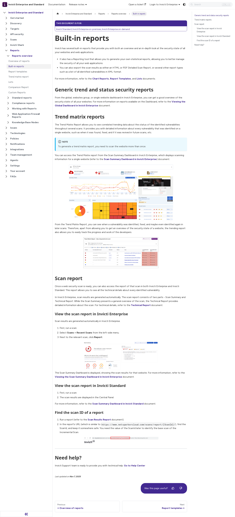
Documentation (56, 4)
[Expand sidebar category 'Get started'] (6, 18)
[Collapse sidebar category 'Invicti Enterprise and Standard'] (4, 12)
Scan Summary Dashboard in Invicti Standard (118, 403)
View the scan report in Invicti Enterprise (209, 30)
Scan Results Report (99, 419)
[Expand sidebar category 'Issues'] (6, 127)
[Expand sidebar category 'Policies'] (6, 138)
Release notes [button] (76, 4)
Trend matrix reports (202, 20)
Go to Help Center (134, 465)
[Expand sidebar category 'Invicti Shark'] (6, 45)
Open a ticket (137, 4)
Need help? (199, 45)
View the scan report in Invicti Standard (213, 36)
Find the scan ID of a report (208, 40)
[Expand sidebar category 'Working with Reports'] (8, 108)
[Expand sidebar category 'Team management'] (6, 154)
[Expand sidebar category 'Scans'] (6, 39)
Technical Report (141, 305)
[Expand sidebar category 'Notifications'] (6, 144)
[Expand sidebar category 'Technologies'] (6, 133)
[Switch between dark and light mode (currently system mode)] (184, 4)
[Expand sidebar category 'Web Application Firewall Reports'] (8, 115)
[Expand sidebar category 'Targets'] (6, 28)
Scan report (199, 24)
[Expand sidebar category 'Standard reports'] (8, 97)
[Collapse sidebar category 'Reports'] (6, 50)
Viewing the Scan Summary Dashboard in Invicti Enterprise (88, 376)
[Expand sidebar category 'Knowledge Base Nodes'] (8, 122)
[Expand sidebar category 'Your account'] (6, 171)
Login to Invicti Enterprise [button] (164, 4)
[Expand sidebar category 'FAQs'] (6, 176)
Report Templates (120, 78)
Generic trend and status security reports (211, 15)
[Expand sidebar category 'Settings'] (6, 165)
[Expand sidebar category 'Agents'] (6, 160)
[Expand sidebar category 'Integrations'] (6, 149)
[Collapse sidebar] (26, 514)
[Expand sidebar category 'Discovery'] (6, 23)
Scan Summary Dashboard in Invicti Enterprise (130, 159)
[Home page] (58, 13)
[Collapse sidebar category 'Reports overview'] (8, 55)
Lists (139, 78)
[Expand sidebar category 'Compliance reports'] (8, 103)
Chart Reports (100, 78)
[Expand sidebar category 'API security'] (6, 34)
